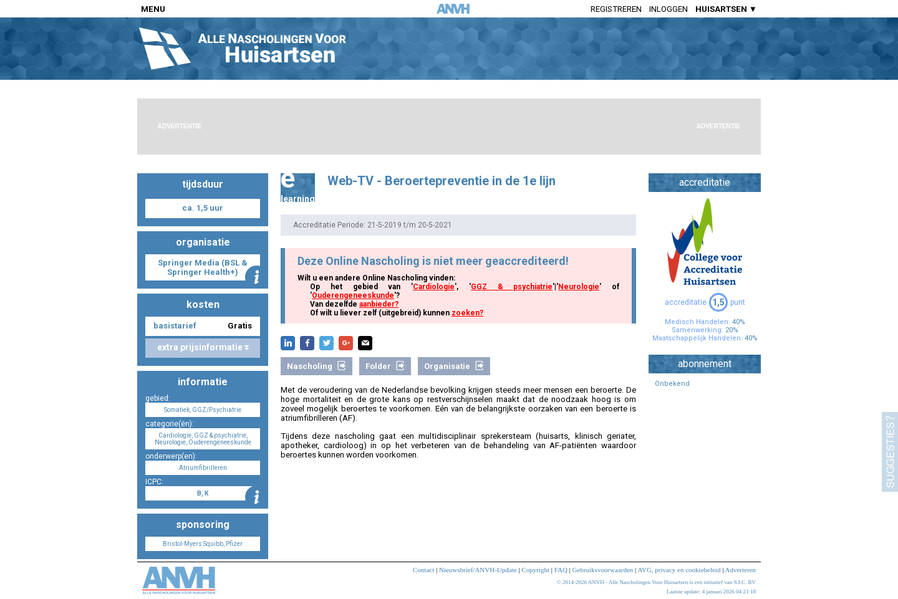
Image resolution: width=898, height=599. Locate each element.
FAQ (560, 569)
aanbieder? (378, 304)
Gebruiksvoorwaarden (603, 569)
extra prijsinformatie (203, 347)
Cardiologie (434, 286)
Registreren (616, 9)
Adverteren (740, 569)
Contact (423, 569)
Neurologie (578, 286)
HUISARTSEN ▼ (726, 9)
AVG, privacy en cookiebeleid (678, 569)
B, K (202, 493)
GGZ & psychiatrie (512, 286)
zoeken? (467, 313)
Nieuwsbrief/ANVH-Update (478, 569)
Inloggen (668, 9)
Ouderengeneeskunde (353, 295)
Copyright (535, 569)
